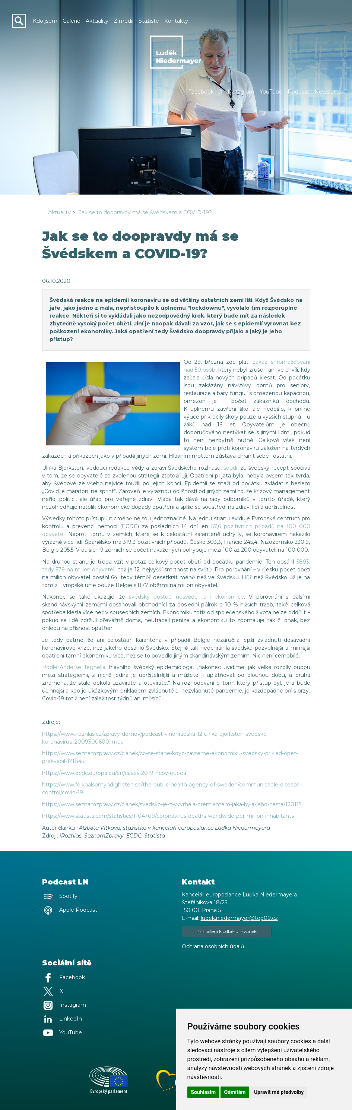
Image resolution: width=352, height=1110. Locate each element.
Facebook (201, 91)
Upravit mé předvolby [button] (279, 1092)
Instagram (241, 91)
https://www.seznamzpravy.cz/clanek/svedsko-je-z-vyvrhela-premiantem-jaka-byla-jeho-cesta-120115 (171, 804)
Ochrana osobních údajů (213, 946)
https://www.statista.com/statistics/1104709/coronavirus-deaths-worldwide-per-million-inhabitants (168, 816)
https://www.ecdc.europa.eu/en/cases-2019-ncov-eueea (114, 773)
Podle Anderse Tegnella (74, 667)
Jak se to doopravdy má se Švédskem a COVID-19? (145, 212)
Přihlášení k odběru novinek (226, 931)
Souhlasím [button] (203, 1092)
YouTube (271, 91)
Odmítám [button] (235, 1092)
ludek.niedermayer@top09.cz (239, 918)
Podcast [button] (298, 91)
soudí (230, 467)
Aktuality (59, 212)
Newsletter (328, 91)
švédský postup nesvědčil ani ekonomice (186, 596)
